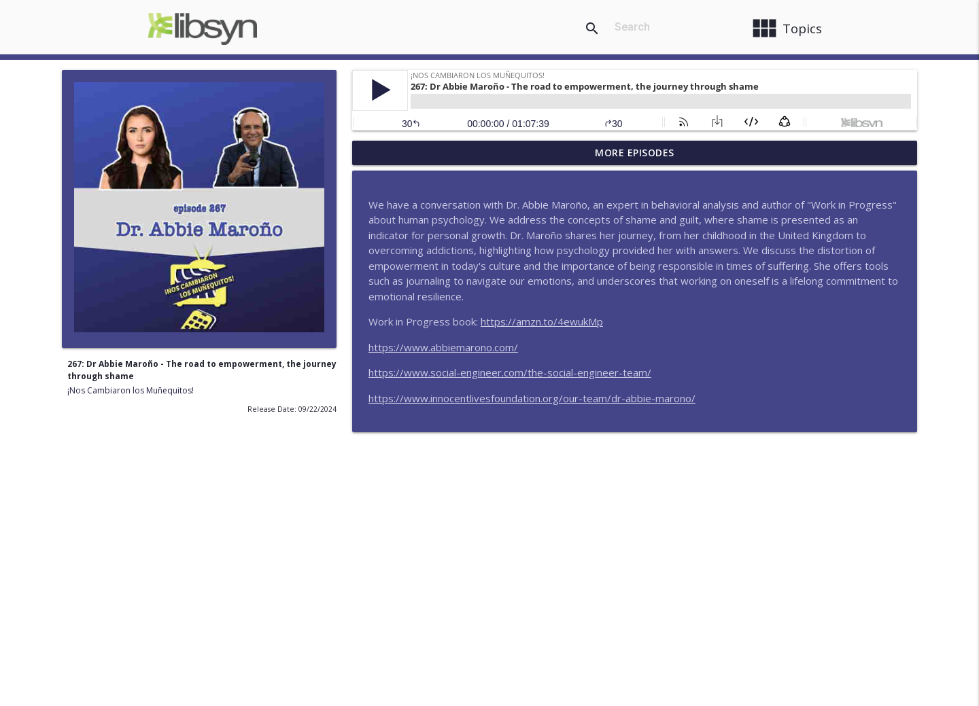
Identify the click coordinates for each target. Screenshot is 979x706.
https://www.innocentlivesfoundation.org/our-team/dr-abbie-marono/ (531, 398)
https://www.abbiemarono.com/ (443, 347)
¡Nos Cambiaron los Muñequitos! (130, 390)
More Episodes (634, 152)
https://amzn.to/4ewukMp (542, 321)
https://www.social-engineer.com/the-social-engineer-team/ (509, 372)
